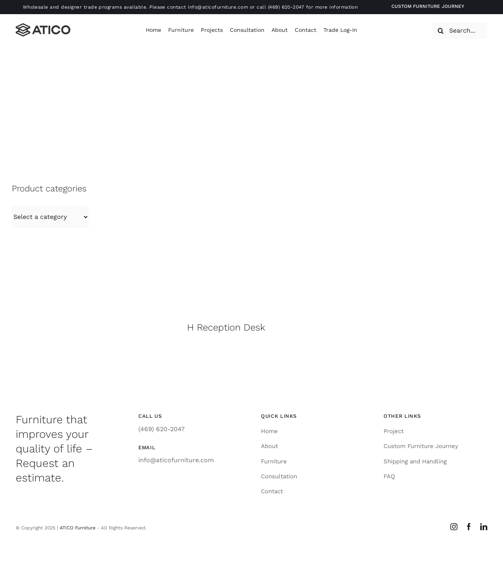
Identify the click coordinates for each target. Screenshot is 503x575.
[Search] (441, 30)
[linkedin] (483, 526)
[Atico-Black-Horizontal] (43, 26)
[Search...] (460, 30)
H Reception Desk (226, 327)
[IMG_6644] (225, 174)
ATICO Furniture (77, 528)
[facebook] (468, 526)
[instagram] (453, 526)
